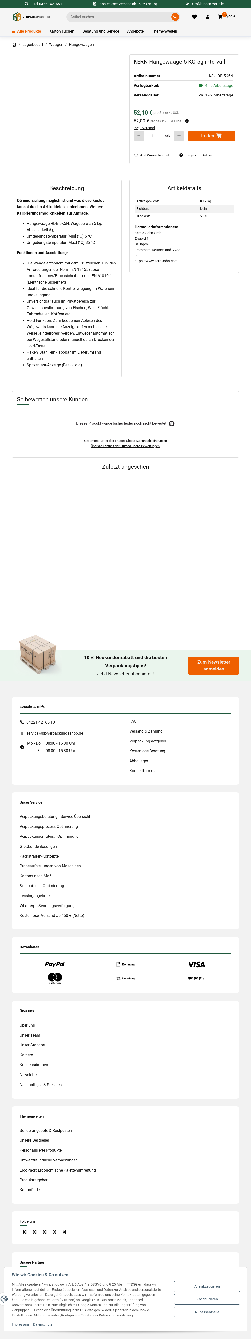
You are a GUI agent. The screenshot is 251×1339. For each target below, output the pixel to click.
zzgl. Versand (144, 128)
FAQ (133, 721)
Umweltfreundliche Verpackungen (49, 1160)
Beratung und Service (100, 31)
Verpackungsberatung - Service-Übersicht (55, 816)
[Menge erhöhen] (179, 136)
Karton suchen (61, 31)
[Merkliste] (194, 17)
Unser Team (30, 1035)
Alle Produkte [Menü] (26, 31)
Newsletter (29, 1074)
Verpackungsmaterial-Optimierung (49, 836)
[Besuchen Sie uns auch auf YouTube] (44, 1232)
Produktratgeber (33, 1180)
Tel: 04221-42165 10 (49, 4)
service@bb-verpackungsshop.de (54, 733)
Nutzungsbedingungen (151, 440)
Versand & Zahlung (146, 731)
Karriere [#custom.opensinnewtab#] (26, 1055)
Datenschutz (43, 1324)
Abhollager (138, 761)
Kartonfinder (30, 1189)
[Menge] (153, 136)
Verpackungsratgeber (147, 741)
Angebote (135, 31)
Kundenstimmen (34, 1065)
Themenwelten (164, 31)
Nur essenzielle (207, 1312)
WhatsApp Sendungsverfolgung (47, 905)
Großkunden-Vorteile (204, 4)
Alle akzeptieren (207, 1287)
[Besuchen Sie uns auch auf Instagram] (34, 1232)
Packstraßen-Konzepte (39, 856)
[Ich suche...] (119, 17)
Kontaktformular (143, 770)
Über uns (27, 1025)
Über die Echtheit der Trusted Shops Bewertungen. (125, 446)
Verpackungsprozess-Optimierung (49, 826)
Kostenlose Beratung (147, 751)
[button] (207, 17)
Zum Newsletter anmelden (213, 665)
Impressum (20, 1324)
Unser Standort (32, 1045)
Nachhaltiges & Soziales (41, 1084)
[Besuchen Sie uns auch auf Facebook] (25, 1232)
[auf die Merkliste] (153, 155)
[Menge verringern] (139, 136)
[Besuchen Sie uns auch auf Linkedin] (54, 1232)
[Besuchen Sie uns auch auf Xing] (64, 1232)
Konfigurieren (207, 1299)
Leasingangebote (35, 895)
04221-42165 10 (40, 722)
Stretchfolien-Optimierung (42, 886)
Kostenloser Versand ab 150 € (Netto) (52, 915)
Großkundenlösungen (38, 846)
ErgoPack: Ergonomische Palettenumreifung (58, 1170)
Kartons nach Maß (36, 876)
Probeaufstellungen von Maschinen (50, 866)
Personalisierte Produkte (41, 1150)
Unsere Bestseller (34, 1140)
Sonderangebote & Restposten (46, 1130)
